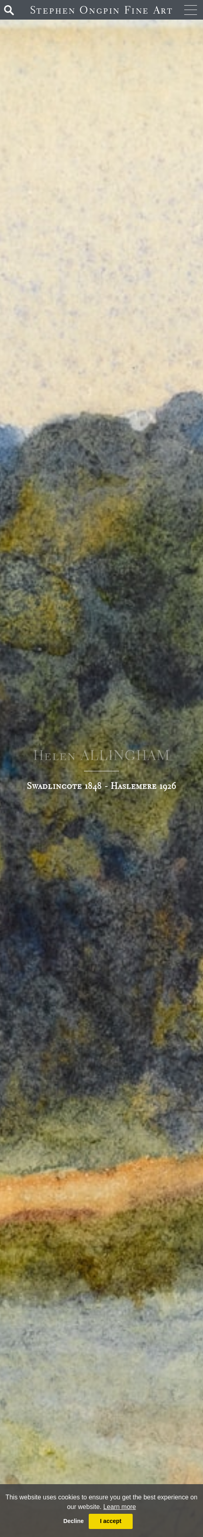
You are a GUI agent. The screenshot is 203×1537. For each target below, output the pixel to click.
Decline (73, 1521)
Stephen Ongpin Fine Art (101, 10)
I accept (110, 1521)
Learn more (119, 1506)
